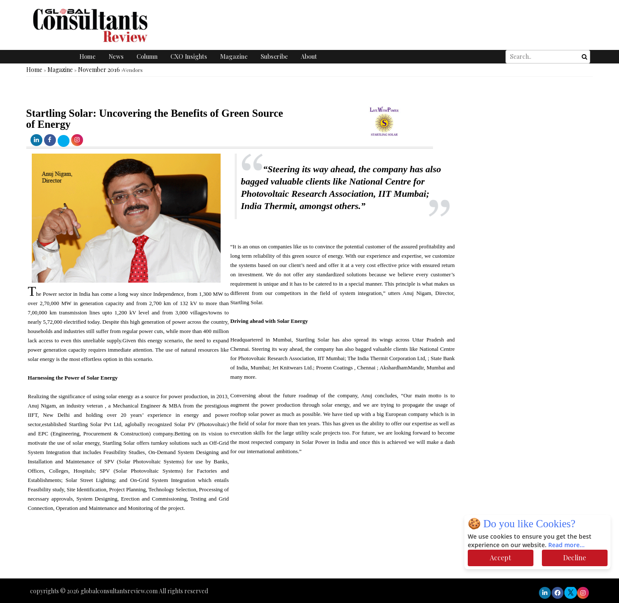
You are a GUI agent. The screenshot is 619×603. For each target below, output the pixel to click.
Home (87, 56)
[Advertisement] (154, 553)
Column (147, 56)
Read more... (566, 545)
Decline (574, 557)
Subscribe (274, 56)
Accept (500, 557)
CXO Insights (188, 56)
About (309, 56)
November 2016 (99, 70)
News (116, 56)
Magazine (234, 56)
